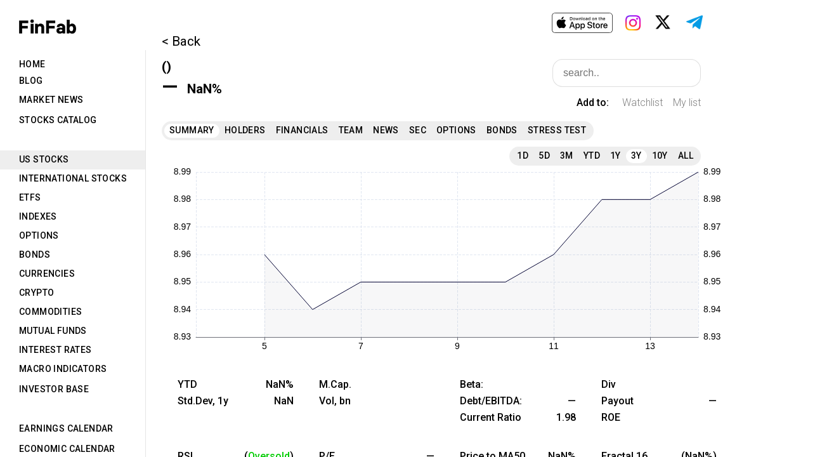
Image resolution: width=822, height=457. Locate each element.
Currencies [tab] (47, 273)
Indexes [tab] (38, 216)
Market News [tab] (51, 100)
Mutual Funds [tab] (53, 331)
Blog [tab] (31, 81)
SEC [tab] (417, 130)
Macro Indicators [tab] (63, 369)
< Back (181, 41)
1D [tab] (522, 155)
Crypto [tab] (36, 293)
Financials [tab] (302, 130)
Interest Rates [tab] (55, 350)
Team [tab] (351, 130)
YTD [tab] (592, 155)
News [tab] (386, 130)
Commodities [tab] (50, 312)
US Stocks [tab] (44, 159)
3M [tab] (566, 155)
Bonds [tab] (34, 254)
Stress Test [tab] (557, 130)
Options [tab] (39, 235)
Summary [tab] (191, 130)
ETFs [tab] (30, 197)
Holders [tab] (245, 130)
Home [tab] (32, 64)
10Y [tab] (660, 155)
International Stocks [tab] (73, 178)
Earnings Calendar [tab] (66, 428)
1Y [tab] (615, 155)
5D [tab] (544, 155)
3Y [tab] (636, 155)
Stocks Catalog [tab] (58, 120)
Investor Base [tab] (54, 389)
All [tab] (685, 155)
